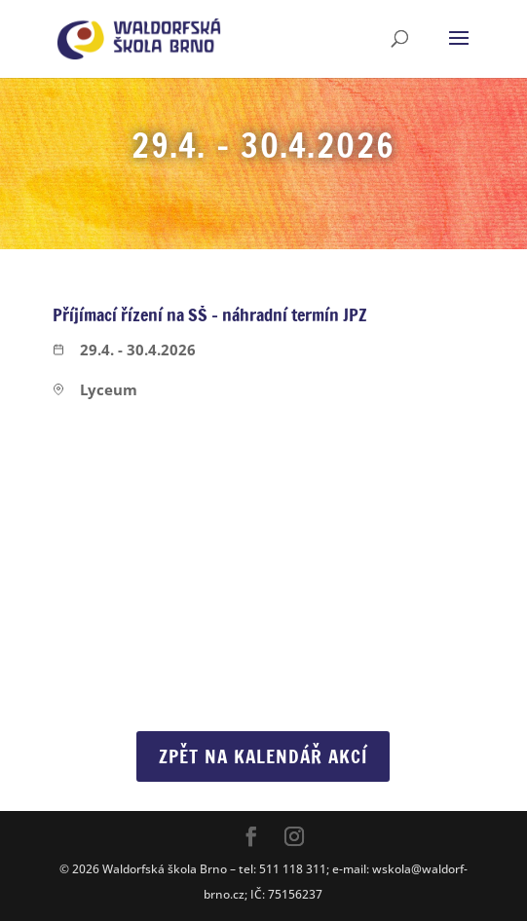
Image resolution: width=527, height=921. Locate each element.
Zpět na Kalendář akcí (263, 756)
